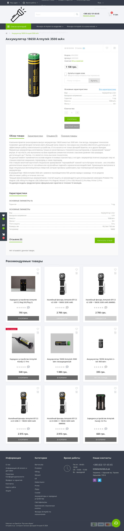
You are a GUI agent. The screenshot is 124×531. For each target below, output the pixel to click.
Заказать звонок (89, 16)
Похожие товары (69, 136)
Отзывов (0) (51, 136)
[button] (13, 3)
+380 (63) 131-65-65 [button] (103, 464)
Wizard (37, 475)
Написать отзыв (104, 240)
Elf (36, 478)
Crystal (37, 492)
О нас (44, 5)
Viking (37, 471)
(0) (84, 48)
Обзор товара (16, 135)
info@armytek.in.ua (101, 469)
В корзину (72, 119)
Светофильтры (41, 502)
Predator (38, 468)
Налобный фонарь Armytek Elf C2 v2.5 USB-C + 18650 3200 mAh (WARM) (62, 421)
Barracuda (39, 464)
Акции (8, 491)
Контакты (10, 484)
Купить (94, 80)
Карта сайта (11, 487)
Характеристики (35, 136)
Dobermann (39, 482)
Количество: (69, 108)
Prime (37, 485)
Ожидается (62, 318)
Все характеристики (107, 89)
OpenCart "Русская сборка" (24, 523)
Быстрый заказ (72, 126)
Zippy (37, 489)
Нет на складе (100, 378)
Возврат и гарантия (14, 480)
